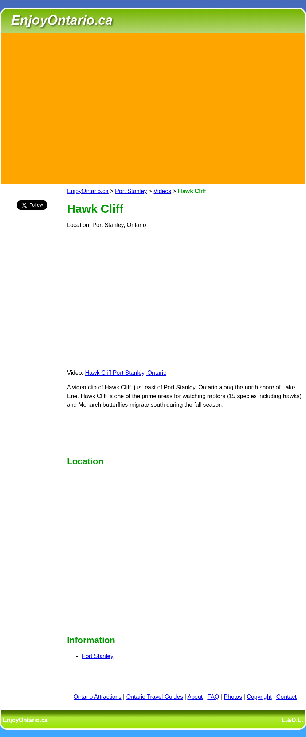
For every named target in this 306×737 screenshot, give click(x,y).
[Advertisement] (68, 107)
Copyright (259, 697)
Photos (233, 697)
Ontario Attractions (98, 697)
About (195, 697)
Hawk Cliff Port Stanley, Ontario (126, 373)
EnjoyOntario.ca (88, 191)
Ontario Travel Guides (154, 697)
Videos (162, 191)
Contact (286, 697)
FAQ (213, 697)
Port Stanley (131, 191)
